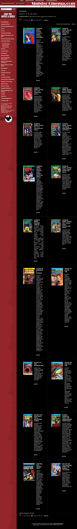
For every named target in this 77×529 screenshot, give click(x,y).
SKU (62, 24)
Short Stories (5, 45)
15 (38, 20)
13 (34, 20)
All (33, 14)
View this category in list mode (26, 513)
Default (73, 24)
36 (28, 14)
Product (65, 24)
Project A (60, 524)
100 (31, 14)
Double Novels (5, 44)
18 (26, 14)
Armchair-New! (5, 43)
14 (36, 20)
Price (68, 24)
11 (29, 20)
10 (28, 20)
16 (40, 20)
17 (41, 20)
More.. (55, 16)
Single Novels (5, 47)
